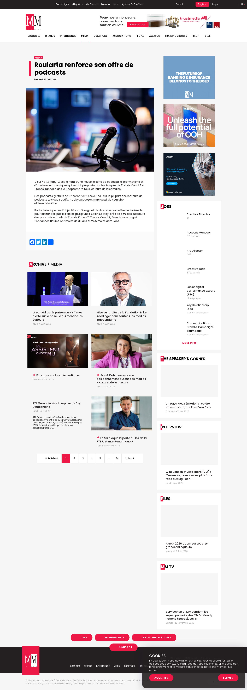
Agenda (105, 4)
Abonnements (114, 637)
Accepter (161, 678)
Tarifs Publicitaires (156, 637)
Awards (154, 36)
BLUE (207, 36)
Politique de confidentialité (39, 680)
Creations (100, 36)
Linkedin (33, 4)
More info (189, 343)
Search (180, 4)
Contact (125, 647)
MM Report (92, 4)
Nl (242, 4)
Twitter (38, 4)
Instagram (44, 4)
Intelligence (68, 36)
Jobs (115, 4)
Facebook (28, 4)
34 (117, 458)
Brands (50, 36)
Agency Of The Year (132, 4)
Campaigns (62, 4)
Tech (196, 36)
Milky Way (77, 4)
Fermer (228, 678)
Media (85, 36)
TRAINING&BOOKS (176, 36)
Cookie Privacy (63, 680)
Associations (122, 36)
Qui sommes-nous (121, 680)
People (140, 36)
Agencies (34, 36)
